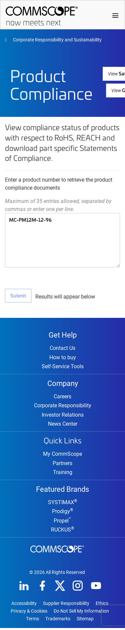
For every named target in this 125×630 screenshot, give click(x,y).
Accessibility (24, 605)
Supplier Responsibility (66, 605)
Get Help (63, 335)
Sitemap (85, 621)
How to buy (62, 357)
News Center (62, 424)
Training (62, 473)
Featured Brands (62, 490)
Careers (62, 397)
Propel (62, 522)
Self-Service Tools (63, 366)
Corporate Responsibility (62, 406)
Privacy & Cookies (29, 613)
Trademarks (57, 621)
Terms (32, 621)
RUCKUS (62, 531)
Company (62, 384)
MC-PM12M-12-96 (62, 240)
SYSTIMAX (62, 503)
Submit (18, 295)
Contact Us (62, 348)
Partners (62, 464)
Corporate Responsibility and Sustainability (57, 39)
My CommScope (62, 454)
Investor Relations (63, 415)
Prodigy (62, 512)
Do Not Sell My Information (81, 613)
